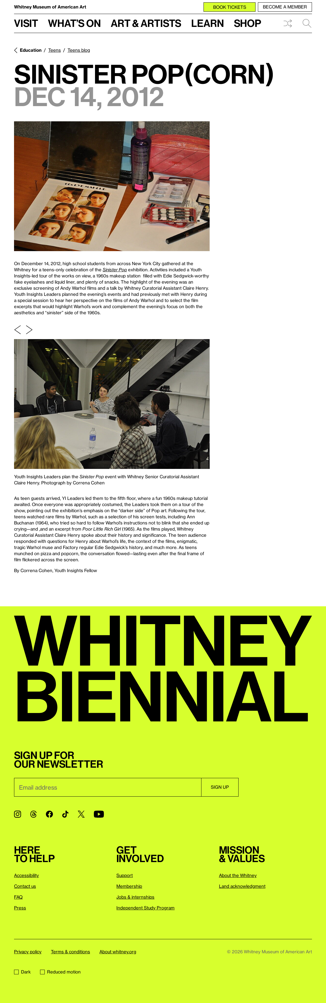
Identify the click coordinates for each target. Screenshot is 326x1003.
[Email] (107, 787)
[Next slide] (29, 329)
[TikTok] (65, 814)
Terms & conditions (70, 951)
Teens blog (79, 50)
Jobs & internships (135, 897)
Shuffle (287, 23)
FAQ (18, 897)
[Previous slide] (17, 329)
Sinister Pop (115, 269)
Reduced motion (60, 971)
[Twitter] (81, 814)
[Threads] (33, 814)
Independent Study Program (145, 907)
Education (31, 50)
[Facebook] (49, 814)
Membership (129, 886)
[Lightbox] (112, 186)
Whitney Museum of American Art (50, 6)
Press (20, 907)
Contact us (25, 886)
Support (124, 875)
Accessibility (26, 875)
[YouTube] (98, 814)
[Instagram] (17, 814)
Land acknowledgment (242, 886)
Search (307, 23)
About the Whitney (238, 875)
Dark (22, 971)
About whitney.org (117, 951)
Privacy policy (28, 951)
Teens (54, 50)
